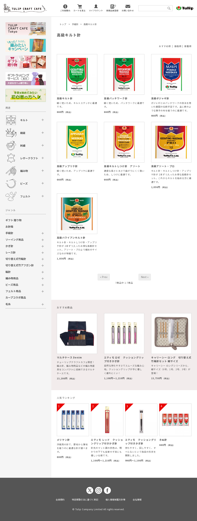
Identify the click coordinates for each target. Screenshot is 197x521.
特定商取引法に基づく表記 (85, 499)
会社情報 (137, 499)
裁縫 (22, 133)
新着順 (188, 46)
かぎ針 (9, 246)
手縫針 (75, 24)
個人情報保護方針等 (115, 499)
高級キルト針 (90, 24)
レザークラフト (29, 158)
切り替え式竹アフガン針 (19, 265)
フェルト (25, 196)
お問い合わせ (128, 10)
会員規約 (60, 499)
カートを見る (79, 10)
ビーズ (24, 183)
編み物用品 (11, 278)
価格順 (177, 46)
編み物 (24, 171)
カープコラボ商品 (15, 297)
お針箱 (9, 226)
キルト (24, 120)
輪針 (8, 272)
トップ (63, 24)
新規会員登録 (112, 10)
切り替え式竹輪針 (15, 259)
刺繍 (22, 145)
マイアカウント (96, 10)
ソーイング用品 (14, 239)
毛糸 (8, 304)
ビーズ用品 (11, 284)
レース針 (10, 252)
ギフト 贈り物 (13, 220)
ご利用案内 (65, 10)
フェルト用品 (13, 291)
